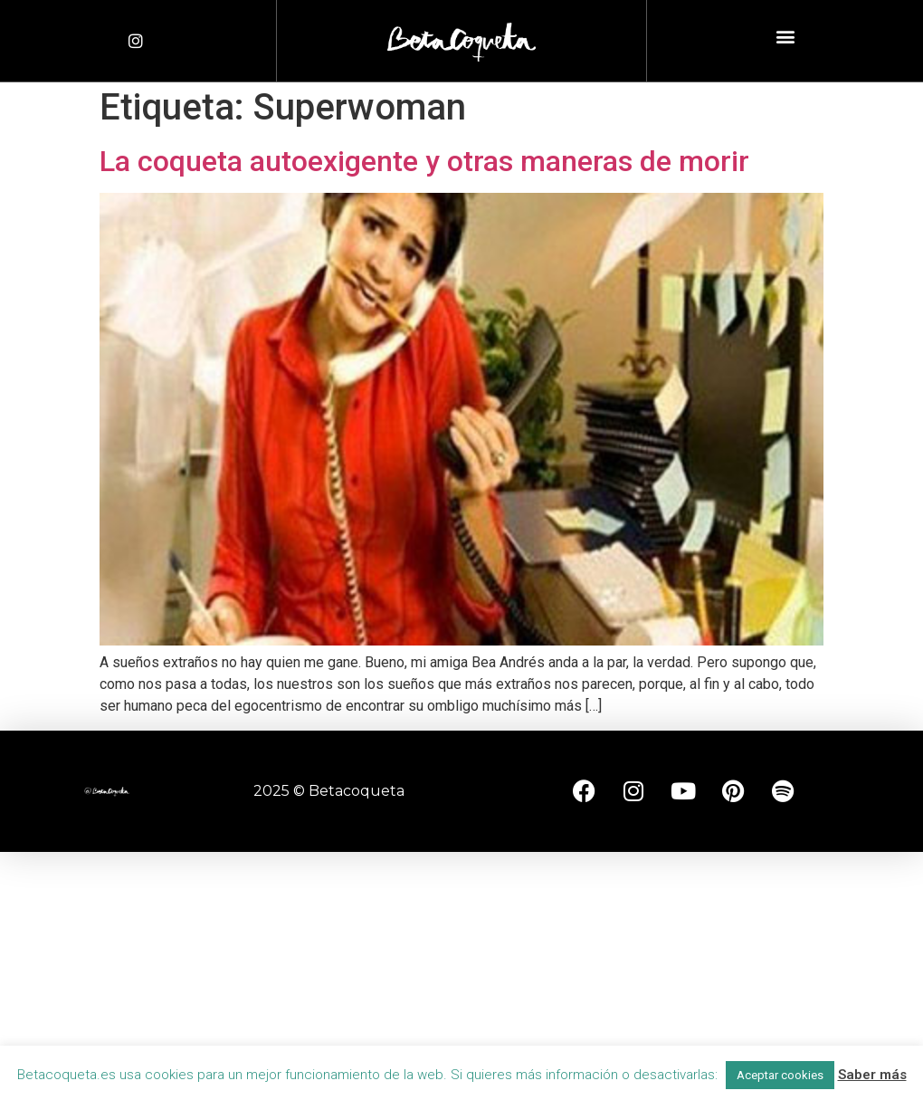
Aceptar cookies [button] (780, 1075)
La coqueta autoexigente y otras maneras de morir (424, 161)
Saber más (872, 1075)
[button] (785, 37)
